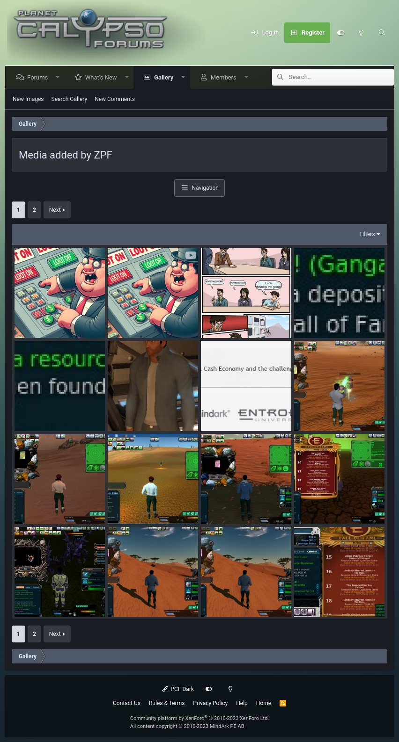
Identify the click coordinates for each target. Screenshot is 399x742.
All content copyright (187, 726)
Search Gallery (70, 99)
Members (225, 77)
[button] (59, 77)
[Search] (381, 32)
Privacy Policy (210, 703)
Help (242, 703)
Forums (39, 77)
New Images (28, 99)
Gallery (165, 77)
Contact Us (126, 703)
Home (263, 703)
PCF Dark (178, 689)
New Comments (115, 99)
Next (55, 210)
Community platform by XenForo (199, 718)
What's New (103, 77)
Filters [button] (367, 234)
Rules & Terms (167, 703)
